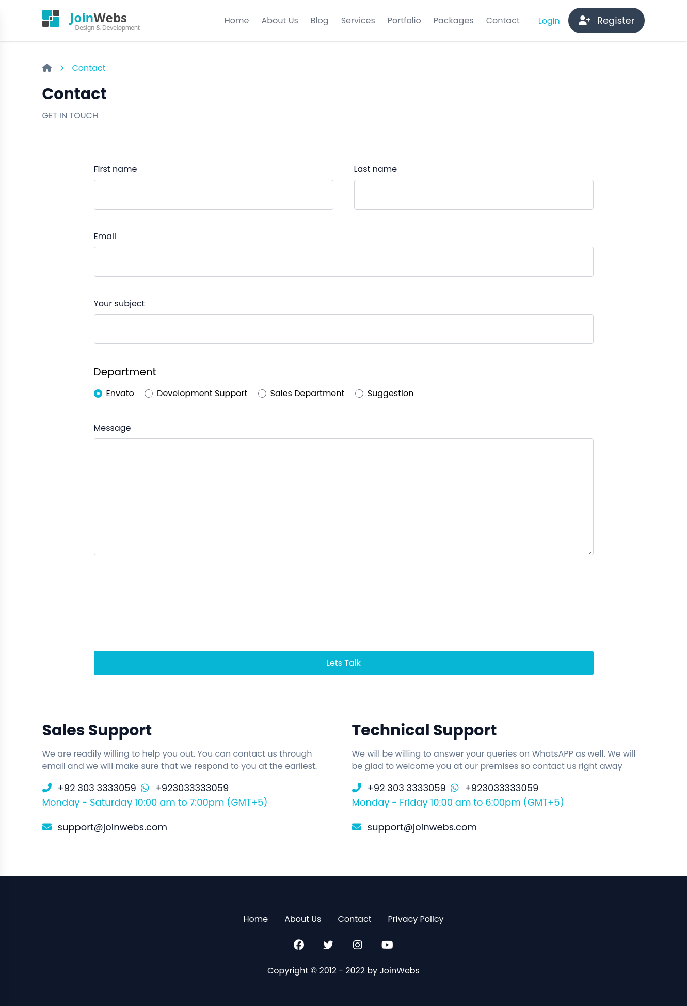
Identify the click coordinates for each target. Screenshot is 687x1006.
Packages (454, 20)
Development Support (202, 393)
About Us (280, 20)
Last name (375, 169)
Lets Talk (343, 663)
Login (550, 21)
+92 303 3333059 (97, 787)
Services (358, 20)
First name (115, 169)
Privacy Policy (416, 919)
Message (112, 428)
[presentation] (172, 605)
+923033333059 (192, 787)
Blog (320, 20)
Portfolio (404, 20)
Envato (120, 393)
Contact (503, 20)
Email (105, 236)
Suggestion (391, 393)
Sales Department (307, 393)
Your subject (119, 303)
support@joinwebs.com (112, 827)
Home (237, 20)
